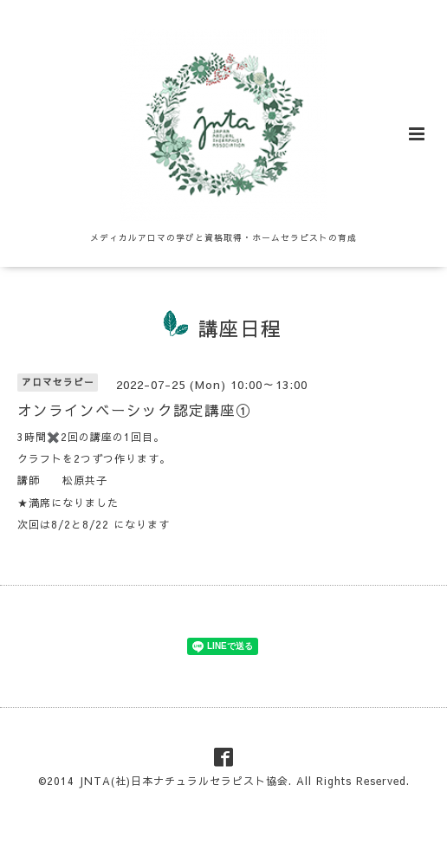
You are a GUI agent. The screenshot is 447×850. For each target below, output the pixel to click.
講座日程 (240, 328)
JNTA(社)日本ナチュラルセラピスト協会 (183, 781)
